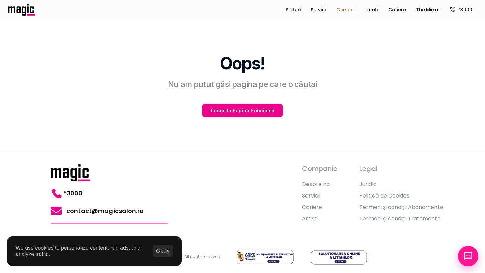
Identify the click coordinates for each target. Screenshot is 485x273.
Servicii (311, 196)
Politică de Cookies (384, 196)
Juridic (368, 184)
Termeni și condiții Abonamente (401, 207)
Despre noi (316, 184)
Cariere (312, 207)
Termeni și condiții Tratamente (400, 218)
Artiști (310, 218)
